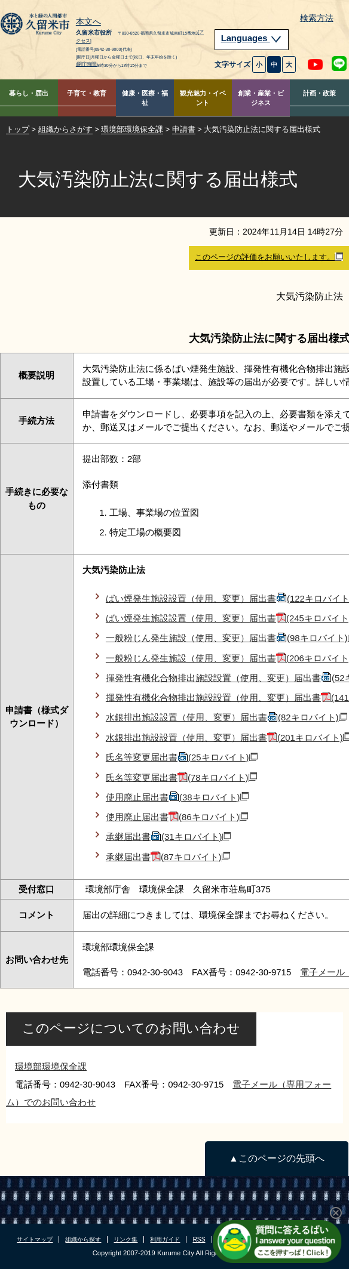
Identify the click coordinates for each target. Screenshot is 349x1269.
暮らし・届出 (28, 93)
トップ (17, 129)
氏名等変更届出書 (182, 757)
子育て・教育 (86, 93)
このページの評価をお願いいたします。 (269, 257)
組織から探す (83, 1239)
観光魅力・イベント (203, 98)
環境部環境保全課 (132, 129)
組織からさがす (65, 129)
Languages (251, 38)
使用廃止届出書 (177, 797)
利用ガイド (165, 1239)
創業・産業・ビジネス (261, 98)
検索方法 (316, 18)
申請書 (183, 129)
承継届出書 (168, 836)
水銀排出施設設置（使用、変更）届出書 (226, 717)
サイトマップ (35, 1239)
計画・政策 (319, 93)
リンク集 (125, 1239)
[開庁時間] (86, 64)
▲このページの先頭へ (276, 1158)
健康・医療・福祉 (145, 98)
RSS (198, 1239)
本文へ (88, 22)
